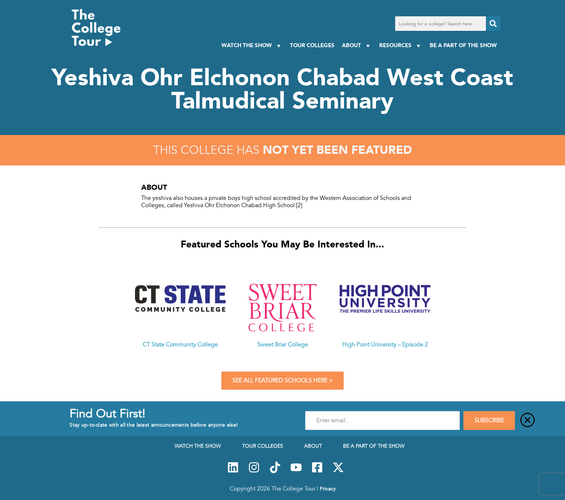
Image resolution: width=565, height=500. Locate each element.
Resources (400, 45)
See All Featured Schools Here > (282, 380)
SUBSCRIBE (489, 420)
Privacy (328, 488)
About (357, 45)
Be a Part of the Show (463, 45)
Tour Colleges (312, 45)
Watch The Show (252, 45)
